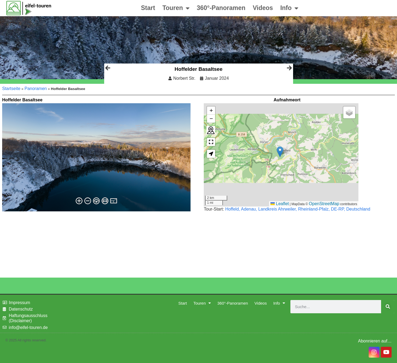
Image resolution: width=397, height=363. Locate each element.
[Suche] (387, 306)
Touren (175, 8)
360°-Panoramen (221, 7)
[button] (280, 151)
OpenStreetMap (324, 203)
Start (148, 7)
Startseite (11, 88)
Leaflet (279, 203)
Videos (263, 7)
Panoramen (36, 88)
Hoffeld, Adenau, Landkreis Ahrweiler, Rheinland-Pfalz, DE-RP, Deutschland (297, 209)
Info (289, 8)
